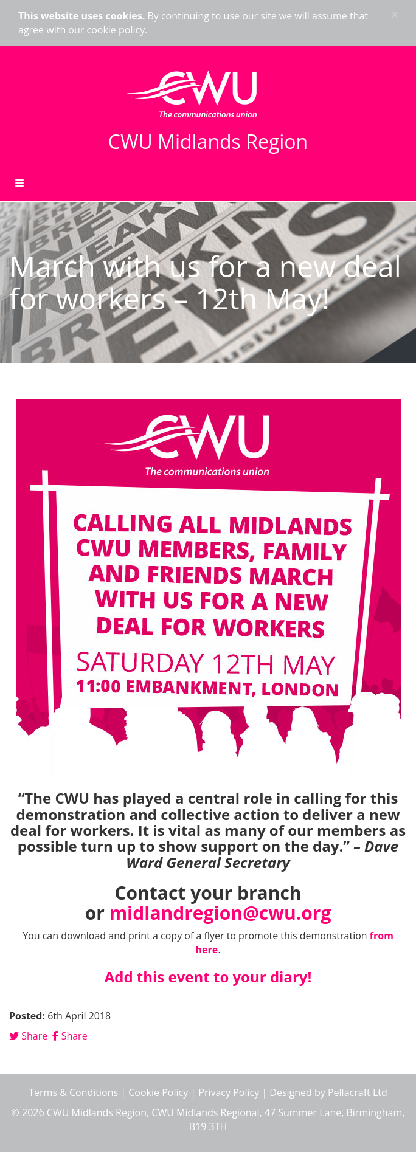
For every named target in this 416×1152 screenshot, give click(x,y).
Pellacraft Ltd (357, 1092)
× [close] (394, 14)
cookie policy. (116, 29)
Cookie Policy (158, 1092)
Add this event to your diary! (208, 977)
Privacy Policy (228, 1092)
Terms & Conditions (73, 1092)
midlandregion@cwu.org (220, 912)
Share (28, 1036)
